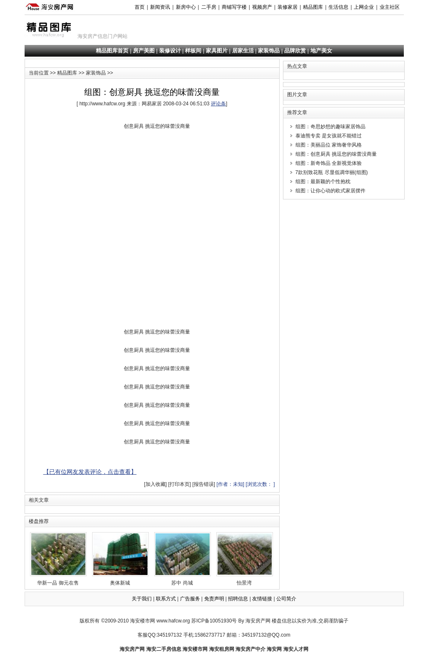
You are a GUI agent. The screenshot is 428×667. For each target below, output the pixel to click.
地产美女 (321, 50)
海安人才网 (295, 649)
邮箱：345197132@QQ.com (258, 635)
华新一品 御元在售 (58, 559)
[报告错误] (203, 484)
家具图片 (217, 50)
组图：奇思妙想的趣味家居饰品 (330, 126)
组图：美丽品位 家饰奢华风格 (328, 145)
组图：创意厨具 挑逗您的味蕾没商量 (336, 154)
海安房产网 (132, 649)
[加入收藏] (155, 484)
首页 (140, 7)
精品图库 (67, 73)
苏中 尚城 (182, 559)
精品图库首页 (112, 50)
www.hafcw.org (173, 621)
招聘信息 (238, 599)
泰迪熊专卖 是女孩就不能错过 (328, 136)
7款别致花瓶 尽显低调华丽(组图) (331, 172)
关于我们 (142, 599)
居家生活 (243, 50)
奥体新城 (120, 559)
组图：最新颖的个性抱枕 (322, 181)
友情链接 (262, 599)
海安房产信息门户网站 (103, 36)
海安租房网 (221, 649)
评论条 (218, 104)
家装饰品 (269, 50)
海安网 (274, 649)
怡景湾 (244, 559)
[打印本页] (179, 484)
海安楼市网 (142, 621)
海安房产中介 (250, 649)
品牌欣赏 (295, 50)
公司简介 (286, 599)
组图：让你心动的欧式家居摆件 (330, 191)
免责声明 (214, 599)
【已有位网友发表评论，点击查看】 (90, 471)
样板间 (193, 50)
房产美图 (144, 50)
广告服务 (190, 599)
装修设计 (170, 50)
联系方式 (166, 599)
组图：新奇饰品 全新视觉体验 (328, 163)
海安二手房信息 (163, 649)
